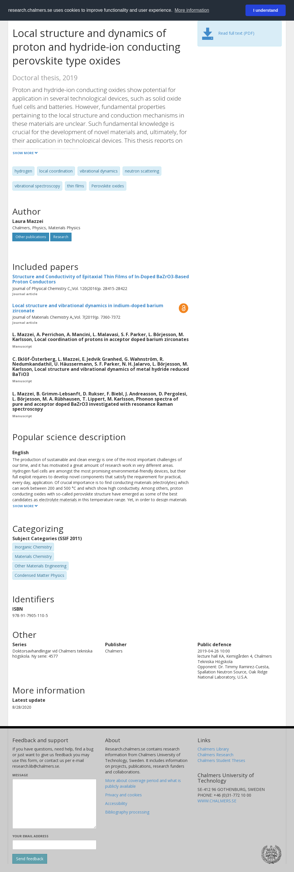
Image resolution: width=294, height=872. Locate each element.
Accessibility (116, 803)
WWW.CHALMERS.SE (217, 801)
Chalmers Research (215, 754)
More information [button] (192, 10)
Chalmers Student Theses (221, 760)
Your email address (30, 836)
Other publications (31, 236)
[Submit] (29, 859)
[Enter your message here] (54, 804)
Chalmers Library (213, 749)
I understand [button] (265, 10)
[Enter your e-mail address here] (54, 845)
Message (20, 775)
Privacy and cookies (123, 794)
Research (60, 236)
